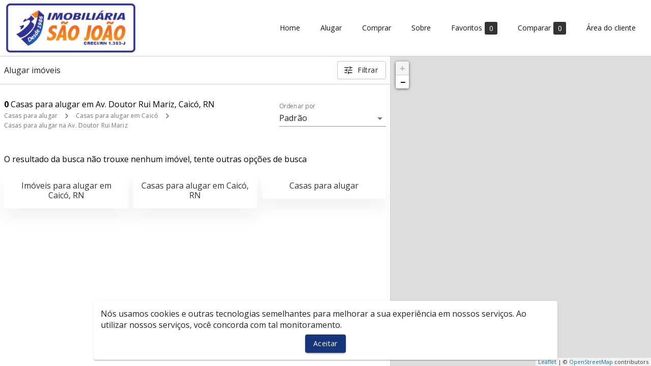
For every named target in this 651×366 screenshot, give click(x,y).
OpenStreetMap (591, 361)
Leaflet (547, 361)
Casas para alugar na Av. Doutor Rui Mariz (66, 125)
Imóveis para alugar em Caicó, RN (66, 190)
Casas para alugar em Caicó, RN (195, 190)
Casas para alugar (30, 115)
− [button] (402, 82)
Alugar (331, 28)
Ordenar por (297, 106)
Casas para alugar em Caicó (117, 115)
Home (290, 28)
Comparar (542, 28)
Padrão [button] (293, 118)
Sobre (421, 28)
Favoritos (474, 28)
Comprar (376, 28)
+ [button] (402, 68)
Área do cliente (611, 28)
